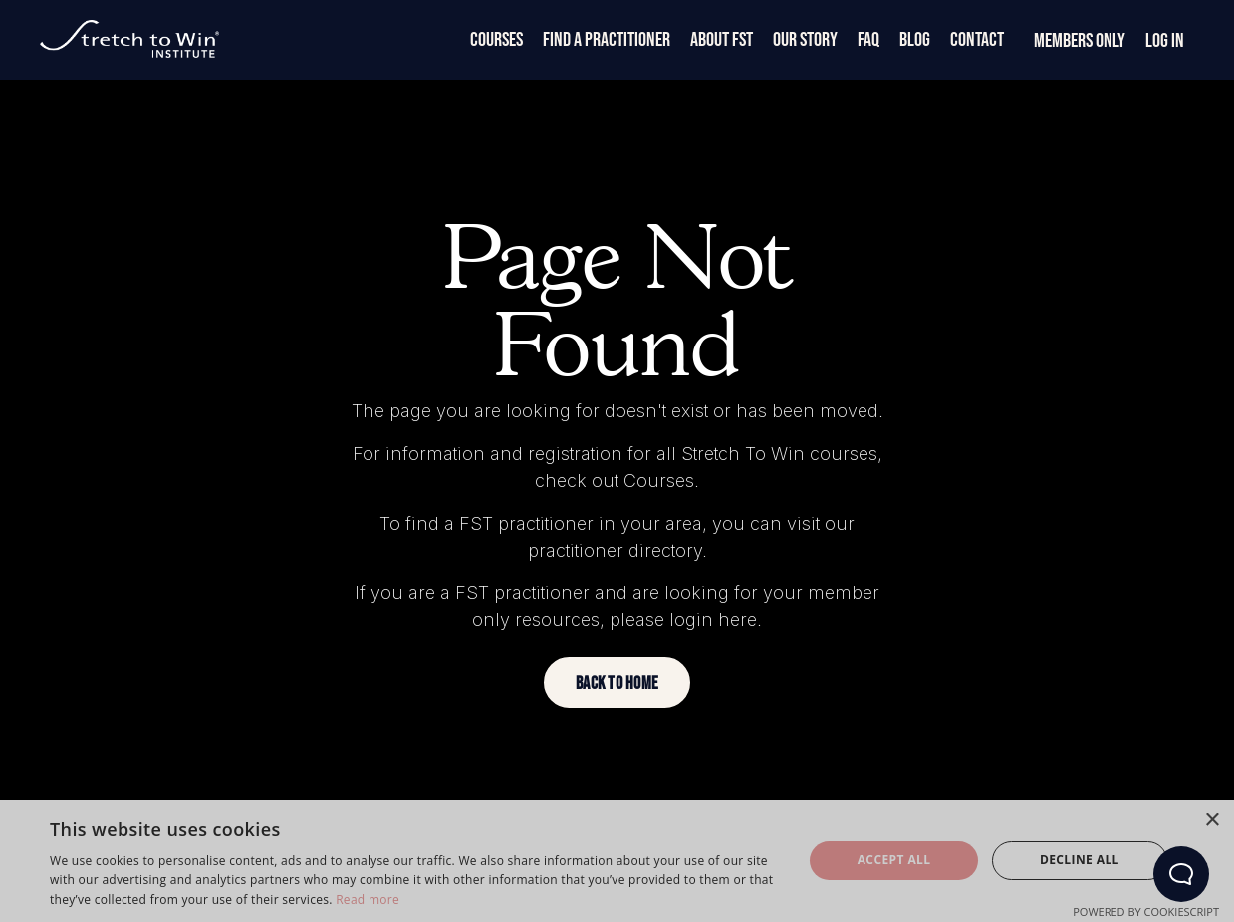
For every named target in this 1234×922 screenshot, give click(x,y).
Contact (977, 40)
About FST (721, 40)
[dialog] (617, 861)
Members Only (1079, 41)
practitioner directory (615, 550)
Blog (914, 40)
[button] (617, 682)
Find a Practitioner (606, 40)
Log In (1164, 41)
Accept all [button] (894, 859)
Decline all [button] (1079, 859)
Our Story (805, 40)
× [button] (1211, 820)
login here (713, 619)
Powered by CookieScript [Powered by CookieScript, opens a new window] (1146, 911)
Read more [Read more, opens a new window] (367, 899)
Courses (496, 40)
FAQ (868, 40)
